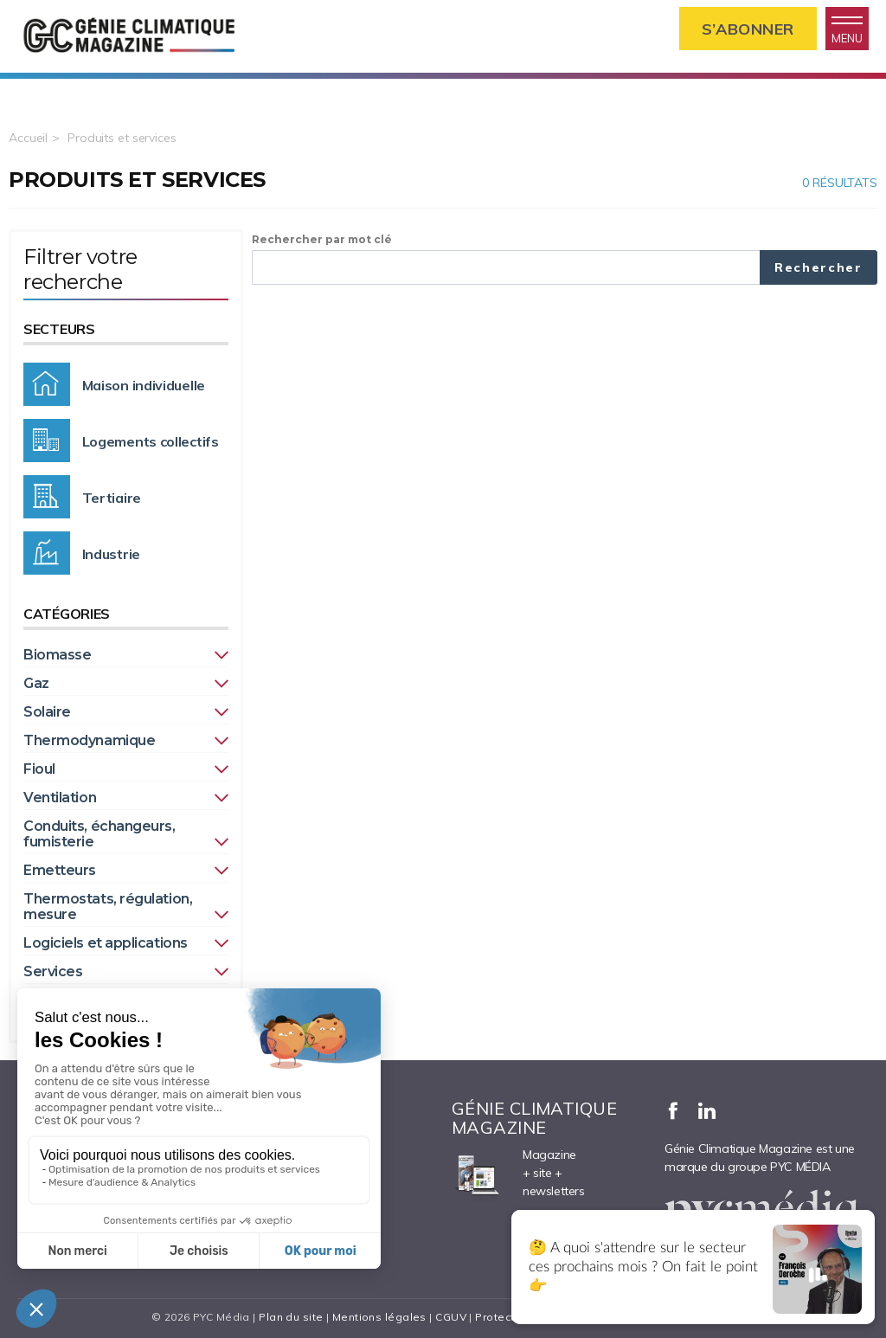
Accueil (28, 138)
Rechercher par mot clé (322, 239)
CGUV (450, 1316)
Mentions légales (379, 1316)
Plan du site (291, 1316)
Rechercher (818, 267)
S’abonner (748, 29)
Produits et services (122, 138)
